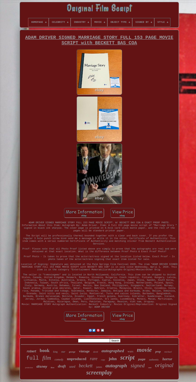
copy (103, 359)
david (95, 352)
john (113, 358)
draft (62, 366)
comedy (59, 359)
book (45, 350)
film (46, 358)
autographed (113, 350)
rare (93, 358)
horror (167, 359)
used (72, 366)
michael (168, 351)
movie (144, 349)
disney (41, 366)
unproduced (76, 359)
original (164, 365)
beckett (85, 365)
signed (138, 365)
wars (130, 351)
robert (31, 351)
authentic (154, 359)
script (127, 357)
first (52, 367)
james (99, 367)
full (32, 358)
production (29, 368)
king (55, 351)
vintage (84, 351)
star (63, 351)
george (72, 351)
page (141, 359)
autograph (116, 365)
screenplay (99, 372)
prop (158, 351)
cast (149, 367)
